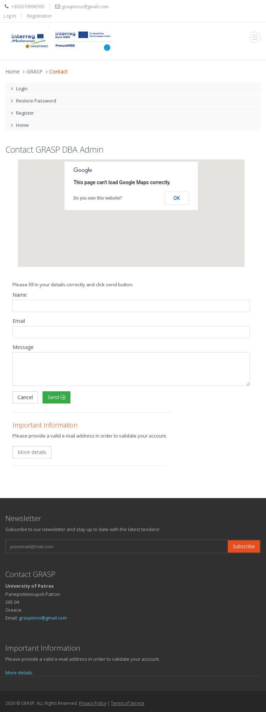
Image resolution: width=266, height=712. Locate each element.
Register (21, 113)
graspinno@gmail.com (85, 6)
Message (23, 347)
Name (20, 294)
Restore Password (32, 100)
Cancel (25, 397)
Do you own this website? (98, 198)
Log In (10, 16)
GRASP (34, 71)
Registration (39, 16)
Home (12, 71)
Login (18, 88)
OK (176, 198)
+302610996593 (27, 6)
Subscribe (244, 546)
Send (56, 397)
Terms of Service (127, 703)
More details (32, 452)
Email (19, 320)
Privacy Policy (92, 703)
